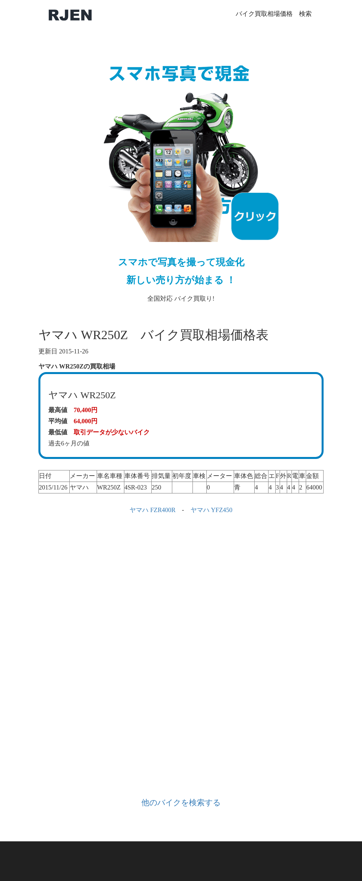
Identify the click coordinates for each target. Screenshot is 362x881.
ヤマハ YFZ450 (211, 510)
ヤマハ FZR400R (152, 510)
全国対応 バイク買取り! (181, 173)
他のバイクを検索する (181, 802)
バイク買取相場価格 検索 (274, 13)
